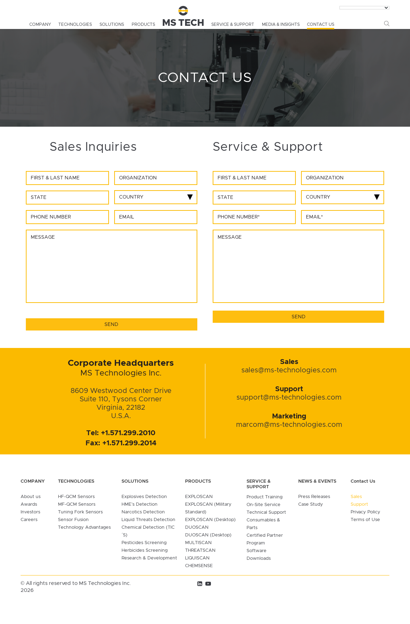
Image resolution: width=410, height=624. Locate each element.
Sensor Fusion (73, 520)
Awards (29, 504)
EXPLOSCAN (199, 497)
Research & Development (149, 558)
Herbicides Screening (145, 550)
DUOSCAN (196, 527)
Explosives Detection (144, 497)
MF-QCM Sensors (76, 504)
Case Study (310, 504)
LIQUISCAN (197, 558)
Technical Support (266, 512)
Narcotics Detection (143, 512)
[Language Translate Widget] (364, 7)
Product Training (265, 497)
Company (40, 24)
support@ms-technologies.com (289, 397)
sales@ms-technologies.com (289, 370)
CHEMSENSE (199, 566)
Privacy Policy (365, 512)
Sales (356, 497)
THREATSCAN (200, 550)
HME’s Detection (140, 504)
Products (143, 24)
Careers (29, 520)
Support (359, 504)
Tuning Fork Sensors (80, 512)
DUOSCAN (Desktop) (208, 535)
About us (31, 497)
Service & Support (232, 24)
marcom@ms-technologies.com (289, 424)
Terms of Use (365, 520)
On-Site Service (263, 505)
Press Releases (314, 497)
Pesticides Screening (144, 543)
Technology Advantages (84, 527)
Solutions (112, 24)
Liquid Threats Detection (148, 520)
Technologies (75, 24)
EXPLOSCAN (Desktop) (210, 520)
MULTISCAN (198, 543)
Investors (30, 512)
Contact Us (320, 24)
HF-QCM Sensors (76, 497)
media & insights (281, 24)
